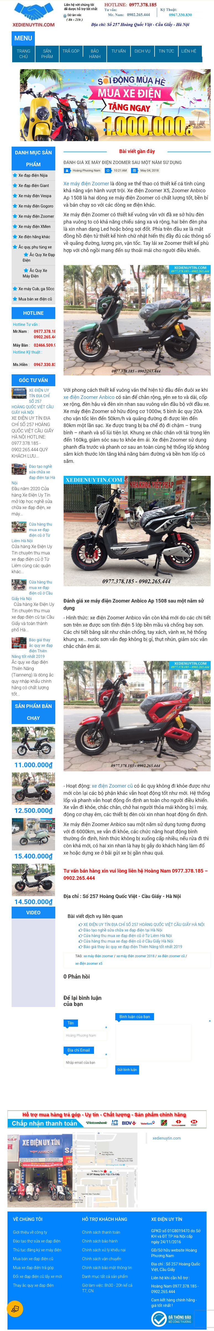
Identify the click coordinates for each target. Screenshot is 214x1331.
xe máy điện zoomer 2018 (135, 956)
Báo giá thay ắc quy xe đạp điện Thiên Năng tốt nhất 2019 (130, 947)
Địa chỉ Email (79, 1050)
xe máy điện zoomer (98, 956)
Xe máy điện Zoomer (86, 183)
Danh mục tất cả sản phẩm (105, 1276)
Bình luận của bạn (134, 1017)
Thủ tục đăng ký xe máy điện (37, 1250)
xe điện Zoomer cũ (112, 786)
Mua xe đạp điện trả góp (33, 1267)
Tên (71, 1023)
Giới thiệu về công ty (30, 1232)
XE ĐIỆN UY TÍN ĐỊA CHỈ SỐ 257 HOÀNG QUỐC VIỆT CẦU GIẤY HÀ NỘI (33, 401)
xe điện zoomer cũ (172, 956)
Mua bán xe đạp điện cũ (33, 1259)
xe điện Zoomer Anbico (89, 397)
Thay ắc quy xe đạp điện (33, 1285)
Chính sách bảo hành (100, 1241)
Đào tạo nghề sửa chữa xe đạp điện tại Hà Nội (121, 930)
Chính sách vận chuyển (101, 1259)
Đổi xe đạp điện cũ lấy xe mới (37, 1276)
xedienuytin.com (167, 1138)
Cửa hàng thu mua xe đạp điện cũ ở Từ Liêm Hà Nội (125, 935)
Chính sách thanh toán (101, 1232)
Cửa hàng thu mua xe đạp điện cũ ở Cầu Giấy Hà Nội (126, 941)
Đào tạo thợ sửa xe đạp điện (36, 1241)
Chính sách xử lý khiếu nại (104, 1250)
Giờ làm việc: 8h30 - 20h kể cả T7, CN (107, 1288)
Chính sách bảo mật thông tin (107, 1267)
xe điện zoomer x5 (88, 964)
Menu (23, 38)
